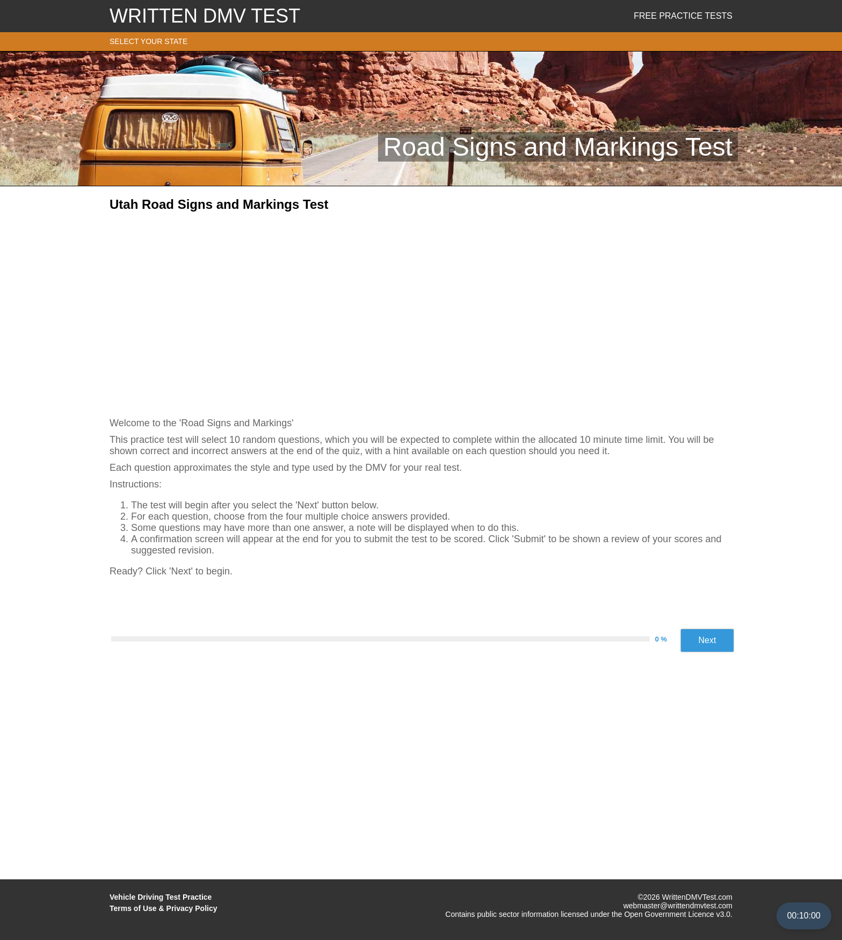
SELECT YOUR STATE (148, 41)
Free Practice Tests (683, 15)
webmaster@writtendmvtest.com (677, 905)
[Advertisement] (421, 311)
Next (707, 640)
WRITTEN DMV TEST (205, 16)
